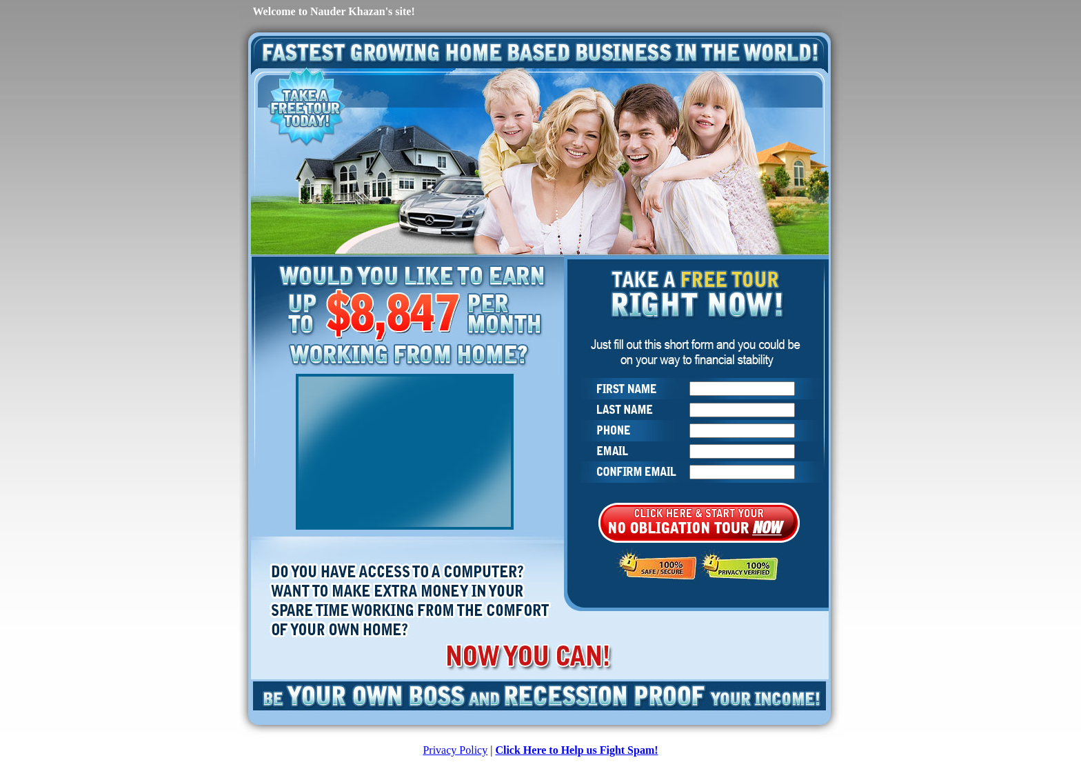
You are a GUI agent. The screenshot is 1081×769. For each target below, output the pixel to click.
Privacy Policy (455, 750)
